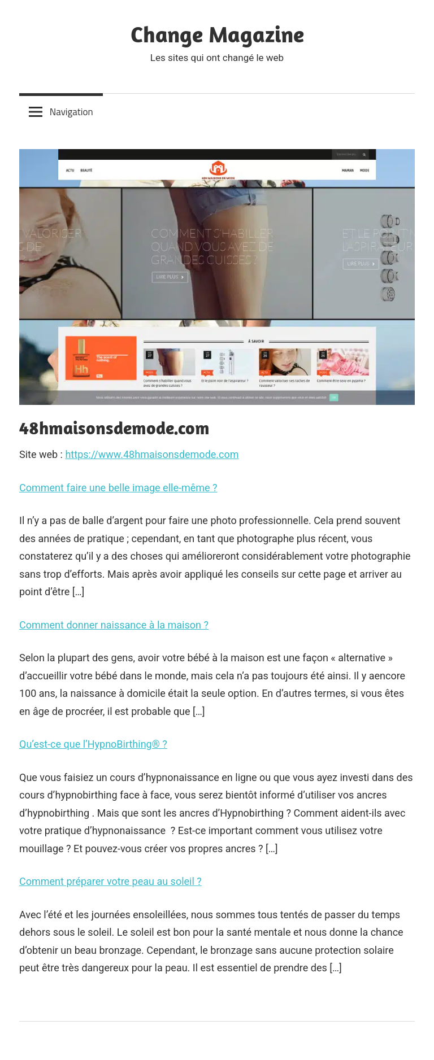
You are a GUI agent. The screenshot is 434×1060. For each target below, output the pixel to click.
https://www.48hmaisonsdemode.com (151, 454)
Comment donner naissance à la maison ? (114, 625)
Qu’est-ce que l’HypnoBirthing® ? (93, 744)
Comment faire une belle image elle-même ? (118, 488)
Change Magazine (217, 34)
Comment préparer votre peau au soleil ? (110, 881)
